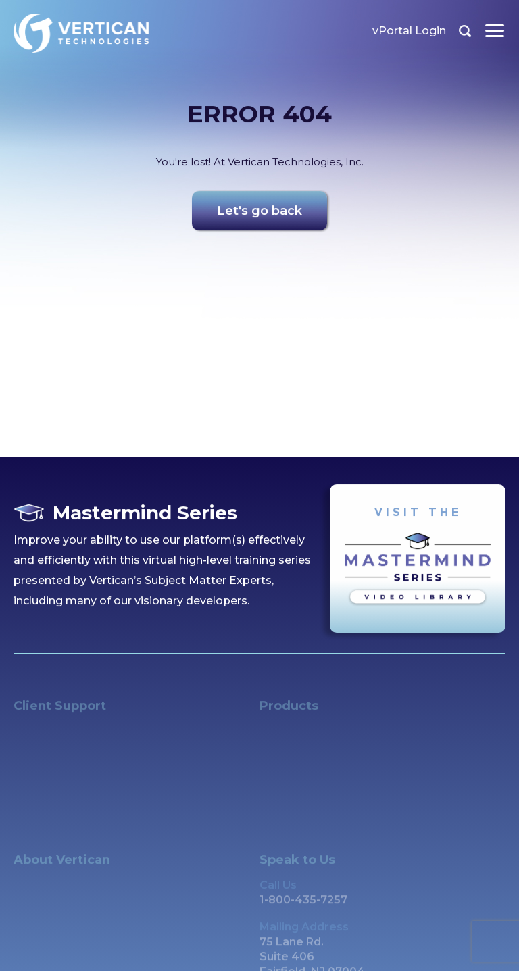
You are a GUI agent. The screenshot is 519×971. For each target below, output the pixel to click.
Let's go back (259, 213)
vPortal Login (409, 30)
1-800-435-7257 (303, 907)
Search (464, 31)
